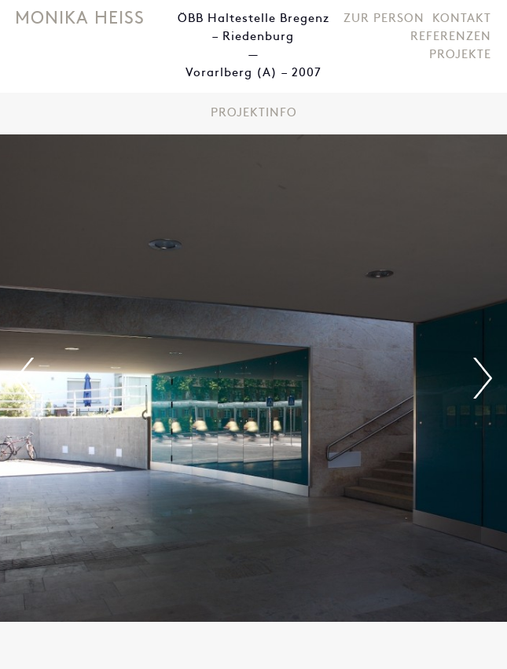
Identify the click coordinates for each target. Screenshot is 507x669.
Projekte (460, 55)
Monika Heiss (80, 19)
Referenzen (450, 37)
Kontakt (461, 19)
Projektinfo (254, 113)
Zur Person (384, 19)
